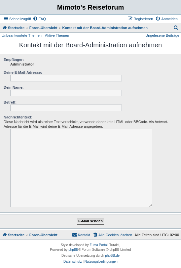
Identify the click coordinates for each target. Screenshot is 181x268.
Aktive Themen (57, 35)
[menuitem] (39, 19)
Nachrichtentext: (18, 117)
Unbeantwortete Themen (22, 35)
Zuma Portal (98, 245)
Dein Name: (14, 87)
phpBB (73, 249)
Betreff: (10, 102)
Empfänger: (14, 60)
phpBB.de (112, 255)
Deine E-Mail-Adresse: (23, 72)
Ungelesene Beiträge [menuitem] (162, 35)
